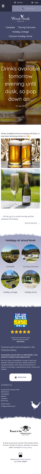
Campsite (10, 27)
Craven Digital (21, 461)
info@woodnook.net (8, 406)
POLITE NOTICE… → (32, 223)
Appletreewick (21, 367)
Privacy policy (27, 447)
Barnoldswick (26, 459)
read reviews (20, 341)
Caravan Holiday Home (20, 36)
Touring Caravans (26, 27)
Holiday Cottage (20, 31)
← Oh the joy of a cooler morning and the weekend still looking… (17, 217)
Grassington (11, 367)
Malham (4, 369)
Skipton (3, 367)
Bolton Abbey (31, 367)
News (20, 60)
